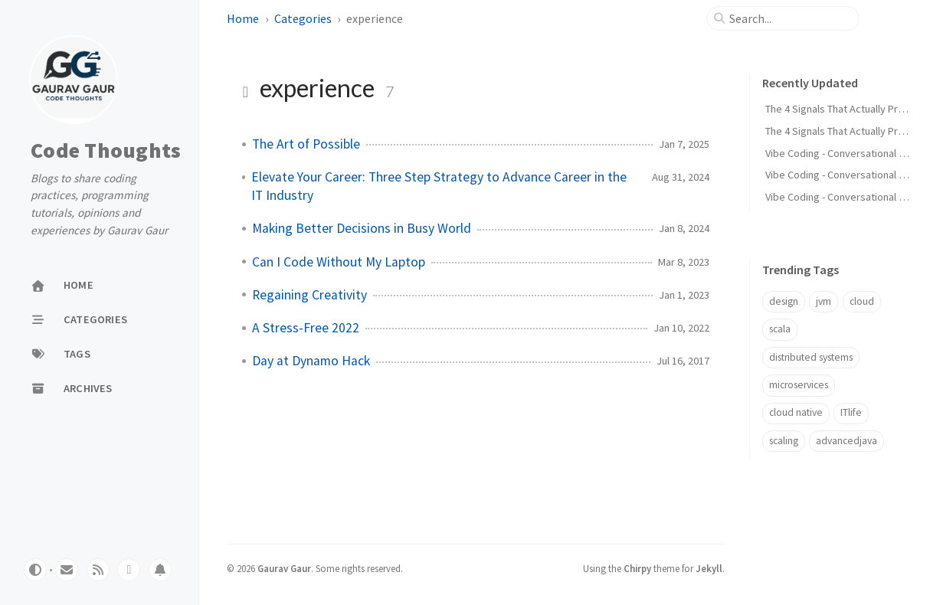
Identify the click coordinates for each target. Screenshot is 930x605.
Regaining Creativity (309, 294)
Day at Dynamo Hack (311, 360)
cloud (862, 301)
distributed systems (811, 357)
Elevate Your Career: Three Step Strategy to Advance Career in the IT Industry (439, 186)
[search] (789, 18)
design (783, 301)
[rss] (98, 569)
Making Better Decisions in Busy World (361, 228)
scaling (783, 440)
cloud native (796, 412)
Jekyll (709, 568)
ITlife (851, 412)
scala (780, 328)
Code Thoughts (106, 151)
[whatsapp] (128, 569)
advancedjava (846, 440)
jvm (823, 301)
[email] (66, 569)
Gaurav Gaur (284, 568)
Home (243, 18)
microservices (798, 384)
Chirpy (637, 568)
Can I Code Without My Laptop (338, 261)
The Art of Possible (306, 144)
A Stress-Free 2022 (305, 327)
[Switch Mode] (35, 569)
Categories (303, 18)
